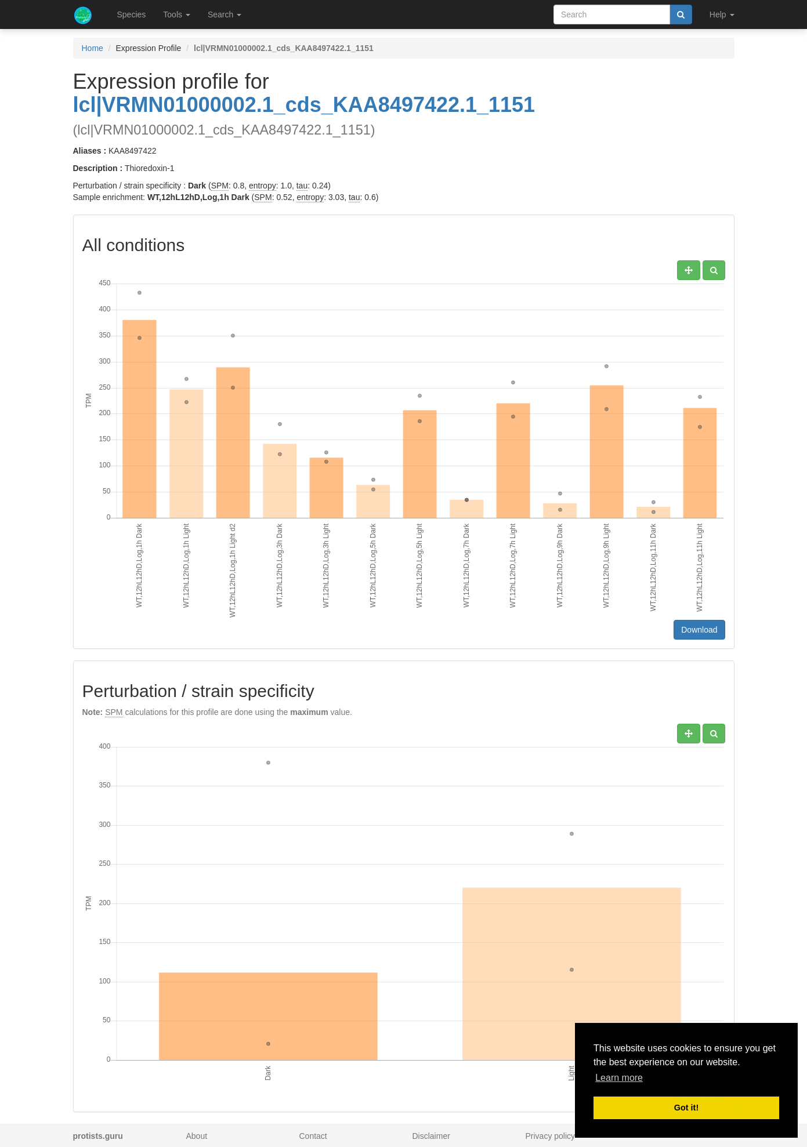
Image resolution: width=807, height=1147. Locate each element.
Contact (313, 1136)
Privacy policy (551, 1136)
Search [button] (224, 14)
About (197, 1136)
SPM (220, 185)
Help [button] (722, 14)
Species (131, 14)
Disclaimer (431, 1136)
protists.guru (98, 1136)
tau (301, 185)
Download (699, 629)
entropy (262, 185)
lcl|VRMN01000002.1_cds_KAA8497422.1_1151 (304, 105)
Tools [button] (176, 14)
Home (92, 48)
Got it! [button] (686, 1107)
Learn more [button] (619, 1078)
